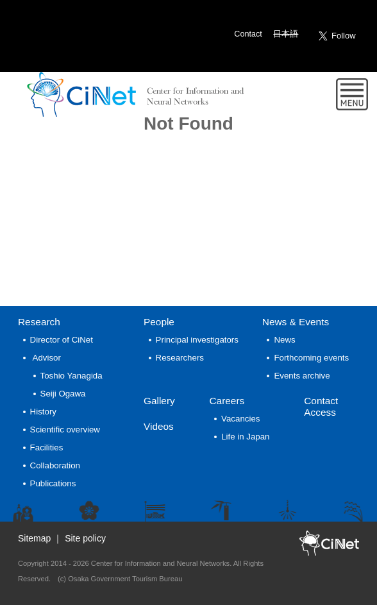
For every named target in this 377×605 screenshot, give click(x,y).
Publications (53, 483)
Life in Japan (245, 436)
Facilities (46, 447)
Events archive (302, 375)
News (295, 321)
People (159, 321)
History (43, 411)
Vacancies (240, 418)
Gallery (159, 400)
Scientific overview (65, 429)
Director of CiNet (61, 340)
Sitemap (34, 538)
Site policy (85, 538)
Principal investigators (197, 340)
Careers (226, 400)
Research (39, 321)
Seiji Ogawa (63, 393)
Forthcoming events (311, 357)
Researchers (180, 357)
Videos (159, 426)
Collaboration (55, 465)
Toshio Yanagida (71, 375)
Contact (248, 34)
